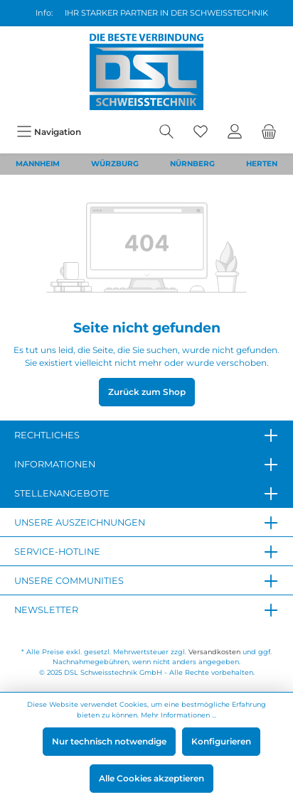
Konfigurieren (221, 741)
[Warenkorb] (269, 131)
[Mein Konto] (235, 131)
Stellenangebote (62, 493)
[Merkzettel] (200, 131)
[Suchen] (166, 131)
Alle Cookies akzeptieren (151, 778)
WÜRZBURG (115, 163)
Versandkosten (214, 652)
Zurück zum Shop (147, 391)
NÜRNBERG (192, 163)
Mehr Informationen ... (178, 715)
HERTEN (261, 163)
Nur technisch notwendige (109, 741)
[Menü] (48, 131)
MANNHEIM (38, 163)
